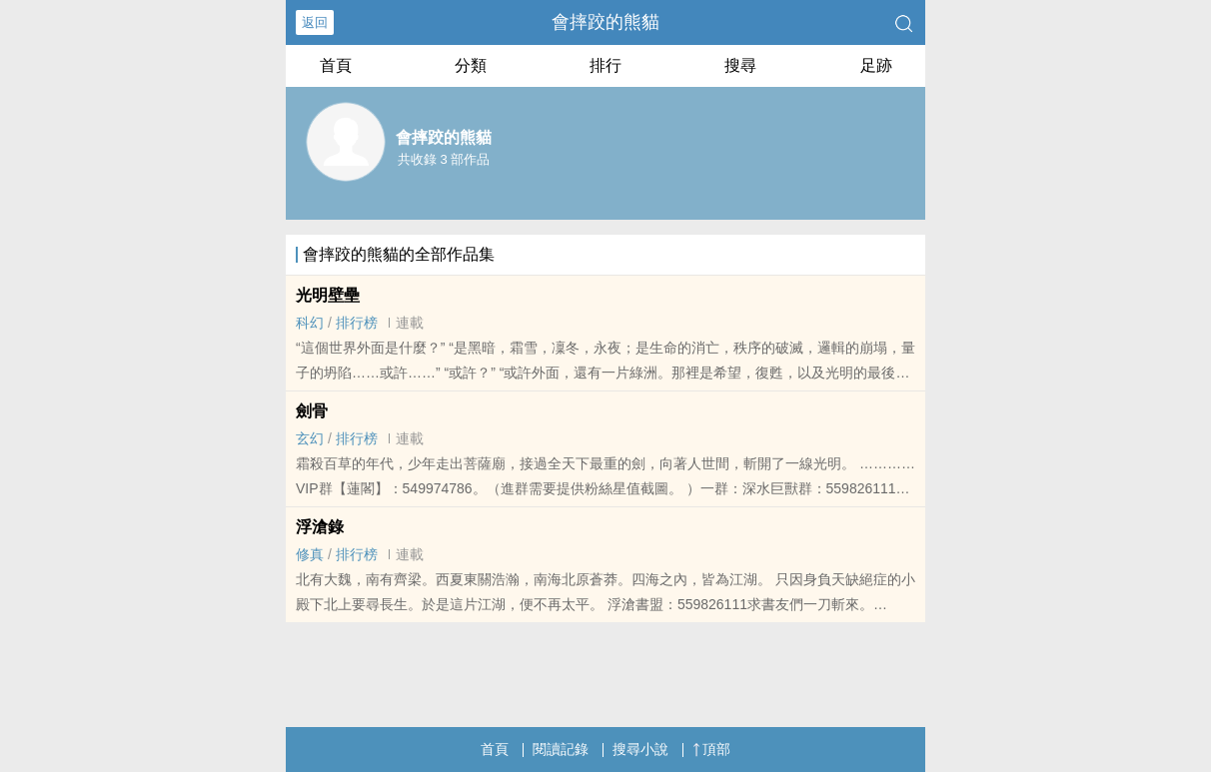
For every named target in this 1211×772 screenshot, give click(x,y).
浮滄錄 (320, 526)
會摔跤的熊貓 (605, 22)
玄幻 (310, 438)
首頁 (336, 65)
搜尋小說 (640, 749)
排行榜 (357, 323)
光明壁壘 (328, 295)
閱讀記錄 (561, 749)
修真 (310, 554)
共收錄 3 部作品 (444, 159)
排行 (605, 65)
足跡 (876, 65)
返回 (315, 22)
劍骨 (312, 410)
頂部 (711, 749)
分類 (471, 65)
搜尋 (740, 65)
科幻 (310, 323)
